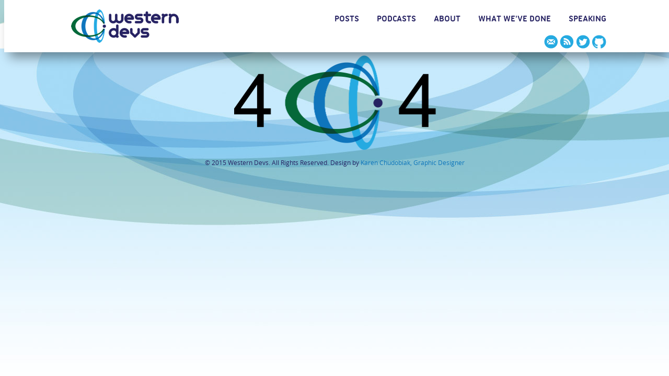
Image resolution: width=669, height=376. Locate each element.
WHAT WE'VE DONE (514, 20)
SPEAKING (587, 20)
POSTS (346, 20)
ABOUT (447, 20)
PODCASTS (396, 20)
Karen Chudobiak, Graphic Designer (413, 162)
